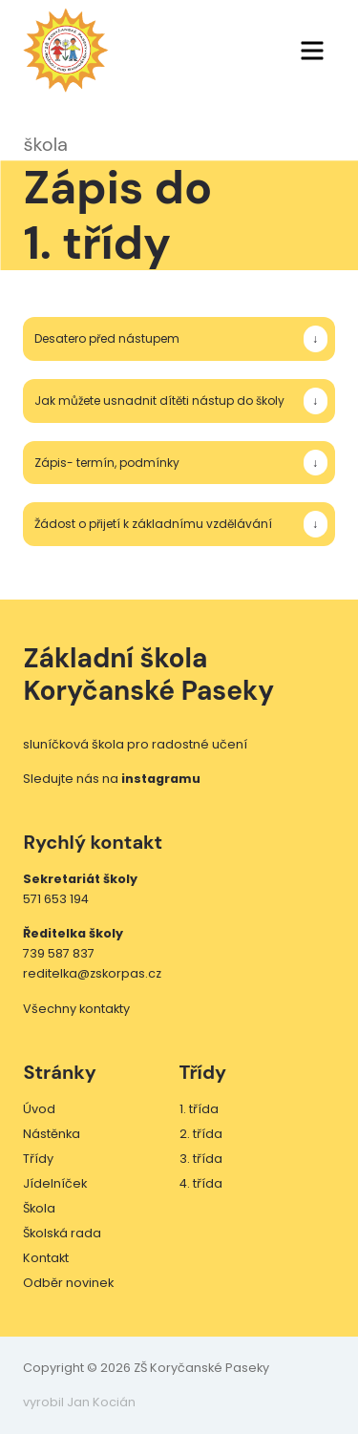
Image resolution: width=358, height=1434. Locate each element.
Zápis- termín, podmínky (106, 463)
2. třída (200, 1134)
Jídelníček (55, 1183)
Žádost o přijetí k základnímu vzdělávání (153, 524)
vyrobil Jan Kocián (79, 1402)
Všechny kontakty (76, 1009)
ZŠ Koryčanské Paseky (66, 51)
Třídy (38, 1158)
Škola (39, 1208)
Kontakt (46, 1258)
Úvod (39, 1109)
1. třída (199, 1109)
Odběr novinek (68, 1283)
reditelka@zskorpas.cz (92, 973)
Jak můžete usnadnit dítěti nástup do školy (159, 401)
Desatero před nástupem (106, 339)
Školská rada (62, 1233)
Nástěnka (51, 1134)
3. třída (200, 1158)
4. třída (200, 1183)
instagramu (160, 778)
